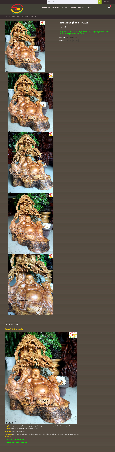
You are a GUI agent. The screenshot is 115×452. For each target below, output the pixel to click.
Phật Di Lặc (17, 426)
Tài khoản (107, 2)
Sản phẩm (55, 7)
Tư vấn (73, 7)
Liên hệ (88, 7)
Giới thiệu (65, 7)
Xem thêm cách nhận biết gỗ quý (28, 429)
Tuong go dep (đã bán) (17, 16)
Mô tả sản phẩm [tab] (12, 324)
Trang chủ (46, 7)
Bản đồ (80, 7)
